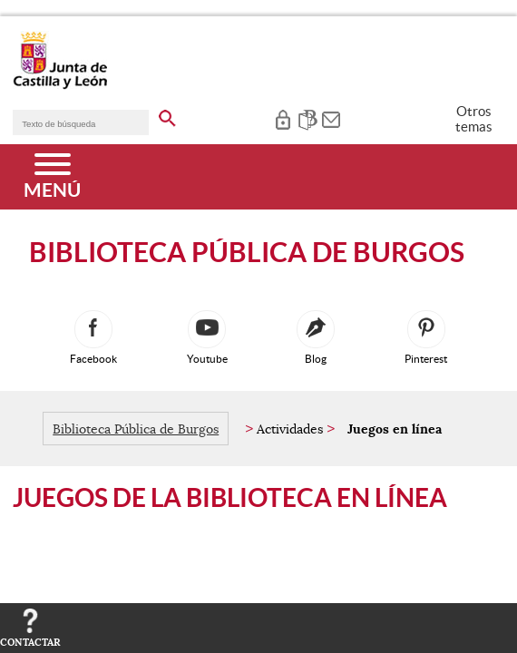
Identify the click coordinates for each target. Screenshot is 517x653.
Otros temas (474, 118)
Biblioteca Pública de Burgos (136, 429)
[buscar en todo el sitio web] (167, 115)
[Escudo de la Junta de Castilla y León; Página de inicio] (60, 85)
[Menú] (52, 177)
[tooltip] (282, 118)
